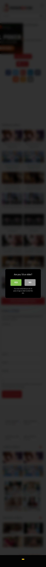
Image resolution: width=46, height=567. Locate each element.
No (30, 282)
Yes (16, 282)
